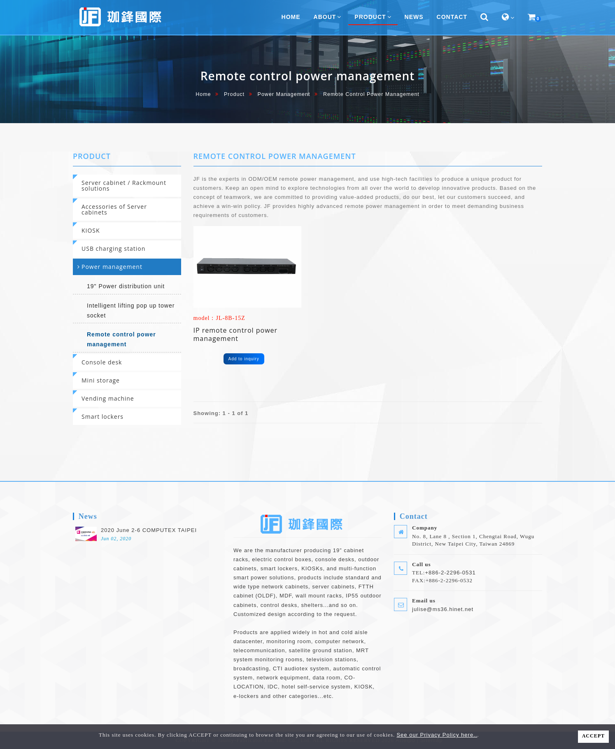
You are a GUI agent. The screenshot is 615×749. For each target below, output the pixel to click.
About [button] (328, 17)
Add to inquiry (243, 359)
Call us (421, 564)
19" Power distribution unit (126, 286)
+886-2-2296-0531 (450, 572)
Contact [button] (452, 17)
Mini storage (101, 380)
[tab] (127, 186)
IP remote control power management (235, 334)
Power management (284, 94)
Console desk (102, 362)
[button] (484, 17)
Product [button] (372, 17)
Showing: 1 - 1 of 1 (221, 413)
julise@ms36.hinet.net (442, 609)
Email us (424, 600)
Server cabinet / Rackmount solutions (124, 185)
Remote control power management (121, 339)
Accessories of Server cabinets (114, 209)
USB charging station (113, 248)
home (203, 94)
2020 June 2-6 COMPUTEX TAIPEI (149, 530)
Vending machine (108, 398)
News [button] (414, 17)
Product (234, 94)
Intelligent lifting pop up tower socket (131, 310)
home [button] (291, 17)
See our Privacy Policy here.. (436, 735)
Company (424, 528)
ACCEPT (593, 736)
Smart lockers (102, 416)
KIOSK (91, 230)
